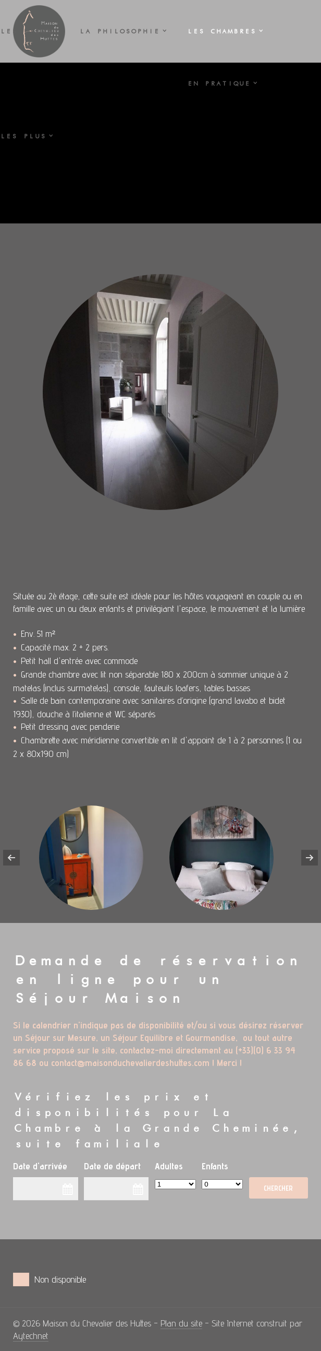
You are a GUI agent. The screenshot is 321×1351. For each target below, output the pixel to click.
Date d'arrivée (40, 1165)
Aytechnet (30, 1335)
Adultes (169, 1165)
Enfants (215, 1165)
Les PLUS (23, 136)
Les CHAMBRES (221, 31)
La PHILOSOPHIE (119, 31)
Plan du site (181, 1323)
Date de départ (112, 1165)
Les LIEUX (26, 31)
